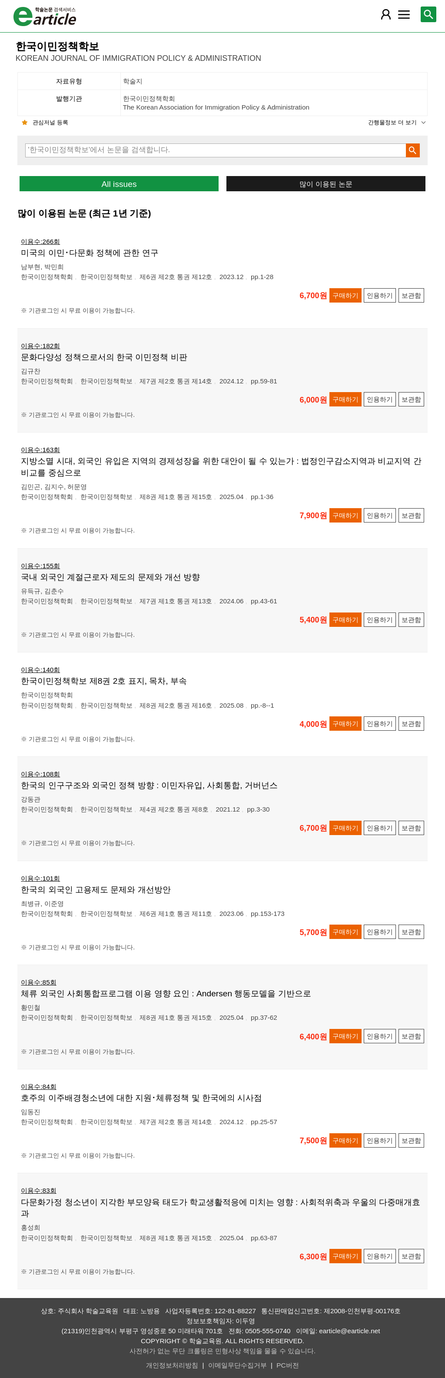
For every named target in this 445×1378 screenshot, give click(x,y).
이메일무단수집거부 (237, 1365)
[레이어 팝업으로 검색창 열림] (428, 14)
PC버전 (287, 1365)
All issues (118, 184)
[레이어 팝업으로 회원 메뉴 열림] (386, 14)
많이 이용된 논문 (325, 184)
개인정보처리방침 (172, 1365)
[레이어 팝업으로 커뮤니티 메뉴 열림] (404, 14)
